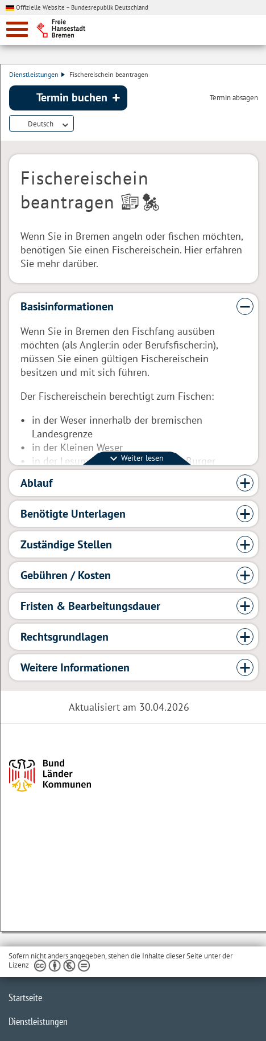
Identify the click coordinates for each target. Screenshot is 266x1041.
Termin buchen (71, 97)
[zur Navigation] (17, 29)
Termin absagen (234, 98)
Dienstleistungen (37, 74)
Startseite (25, 997)
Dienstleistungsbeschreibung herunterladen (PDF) (80, 124)
